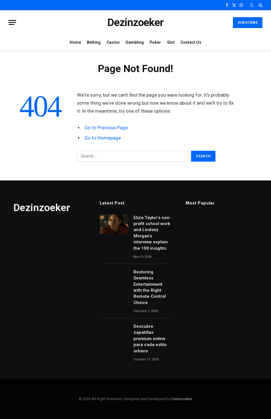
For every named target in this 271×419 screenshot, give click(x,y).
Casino (113, 42)
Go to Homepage (103, 138)
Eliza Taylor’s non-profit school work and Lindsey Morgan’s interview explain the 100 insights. (152, 233)
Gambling (134, 42)
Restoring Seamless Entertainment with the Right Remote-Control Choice (149, 287)
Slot (171, 42)
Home (75, 42)
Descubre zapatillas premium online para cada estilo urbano (150, 339)
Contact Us (190, 42)
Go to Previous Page (106, 127)
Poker (155, 42)
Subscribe (248, 23)
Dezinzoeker (181, 399)
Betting (94, 42)
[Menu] (12, 22)
